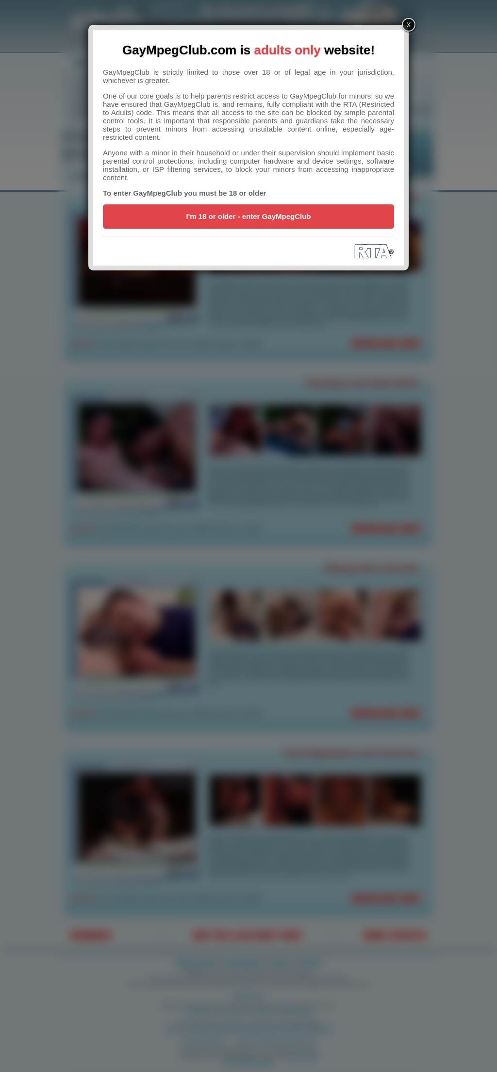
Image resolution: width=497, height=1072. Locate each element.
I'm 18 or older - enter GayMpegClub (248, 216)
